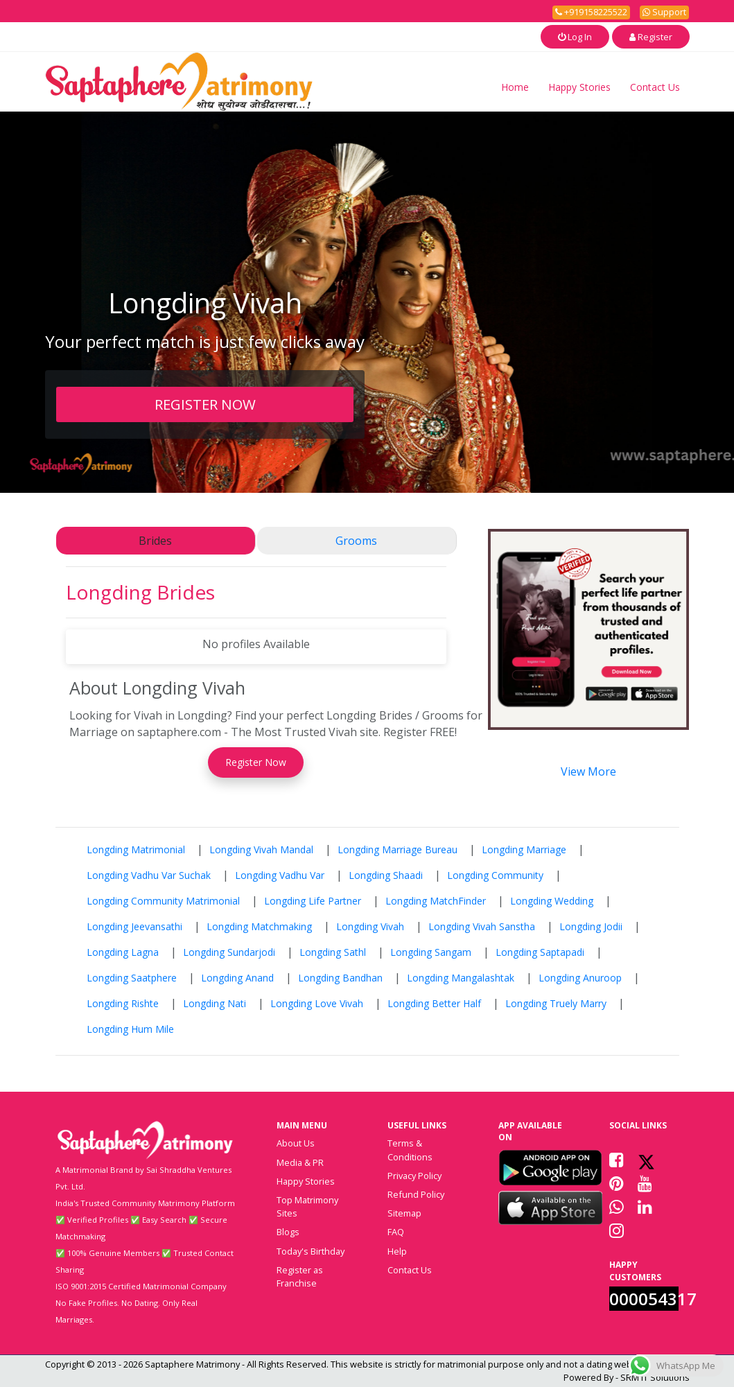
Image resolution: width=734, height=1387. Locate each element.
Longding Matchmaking (259, 926)
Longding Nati (214, 1003)
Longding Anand (237, 977)
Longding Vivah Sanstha (481, 926)
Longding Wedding (551, 900)
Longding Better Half (434, 1003)
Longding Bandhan (340, 977)
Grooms (356, 540)
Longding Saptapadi (540, 952)
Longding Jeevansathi (134, 926)
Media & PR (300, 1162)
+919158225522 (591, 12)
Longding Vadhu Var (279, 875)
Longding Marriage (524, 849)
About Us (296, 1143)
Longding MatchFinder (435, 900)
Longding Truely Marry (555, 1003)
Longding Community (495, 875)
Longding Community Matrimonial (163, 900)
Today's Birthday (310, 1251)
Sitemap (404, 1213)
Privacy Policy (414, 1175)
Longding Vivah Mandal (261, 849)
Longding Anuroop (580, 977)
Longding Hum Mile (130, 1029)
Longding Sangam (430, 952)
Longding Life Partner (312, 900)
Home (515, 87)
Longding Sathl (332, 952)
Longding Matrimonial (136, 849)
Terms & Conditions (409, 1149)
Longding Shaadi (386, 875)
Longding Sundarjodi (229, 952)
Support (664, 12)
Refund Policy (415, 1194)
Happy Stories (579, 87)
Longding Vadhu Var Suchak (149, 875)
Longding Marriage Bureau (397, 849)
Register (650, 36)
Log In (575, 36)
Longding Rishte (123, 1003)
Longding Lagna (123, 952)
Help (397, 1251)
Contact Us (655, 87)
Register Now (255, 762)
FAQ (395, 1231)
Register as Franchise (300, 1276)
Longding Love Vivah (316, 1003)
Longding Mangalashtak (460, 977)
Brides (155, 540)
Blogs (288, 1231)
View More (588, 771)
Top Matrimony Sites (307, 1206)
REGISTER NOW (205, 404)
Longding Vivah (370, 926)
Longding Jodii (590, 926)
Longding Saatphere (132, 977)
